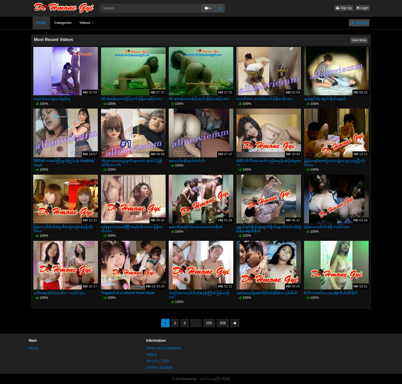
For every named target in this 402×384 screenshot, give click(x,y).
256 (223, 323)
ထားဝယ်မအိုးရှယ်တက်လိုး (187, 161)
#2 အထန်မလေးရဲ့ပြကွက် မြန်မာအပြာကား (131, 99)
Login (362, 8)
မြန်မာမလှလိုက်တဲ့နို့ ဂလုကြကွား (326, 227)
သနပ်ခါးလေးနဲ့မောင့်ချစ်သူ (52, 99)
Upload (359, 23)
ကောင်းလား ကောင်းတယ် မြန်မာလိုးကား (264, 99)
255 (209, 323)
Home (33, 348)
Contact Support (159, 367)
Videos (86, 23)
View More (359, 40)
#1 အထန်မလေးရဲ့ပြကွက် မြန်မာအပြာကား (199, 99)
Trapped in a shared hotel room (127, 293)
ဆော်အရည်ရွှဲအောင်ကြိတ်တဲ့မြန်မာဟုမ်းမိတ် (266, 293)
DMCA (151, 354)
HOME (41, 23)
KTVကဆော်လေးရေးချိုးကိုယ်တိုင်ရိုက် (331, 293)
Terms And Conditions (163, 348)
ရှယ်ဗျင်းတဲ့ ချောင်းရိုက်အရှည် (324, 99)
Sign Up (343, 8)
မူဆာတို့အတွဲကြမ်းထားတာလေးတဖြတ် (195, 227)
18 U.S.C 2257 (158, 361)
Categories (63, 23)
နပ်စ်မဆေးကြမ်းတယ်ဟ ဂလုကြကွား (59, 293)
